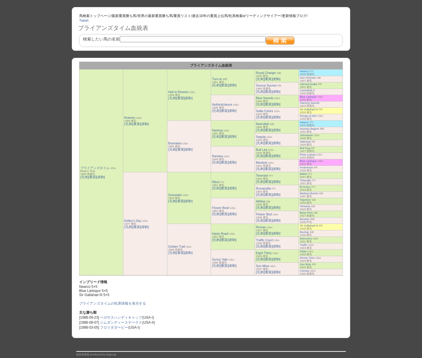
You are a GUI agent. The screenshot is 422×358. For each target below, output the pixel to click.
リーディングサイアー (263, 16)
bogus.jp (111, 354)
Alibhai (260, 201)
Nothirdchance (222, 104)
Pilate (303, 251)
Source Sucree (266, 85)
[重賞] (93, 177)
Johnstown (306, 135)
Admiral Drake (308, 84)
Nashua (217, 130)
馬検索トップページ (95, 16)
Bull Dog (305, 148)
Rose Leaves (308, 154)
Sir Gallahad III (309, 109)
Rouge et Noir (308, 115)
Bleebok (261, 162)
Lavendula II (307, 90)
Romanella (263, 188)
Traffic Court (264, 240)
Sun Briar (305, 264)
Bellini (303, 174)
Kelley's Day (132, 220)
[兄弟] (84, 177)
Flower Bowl (220, 208)
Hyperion (305, 199)
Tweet (84, 20)
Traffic (303, 245)
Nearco (304, 71)
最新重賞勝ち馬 (124, 16)
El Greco (305, 186)
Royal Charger (266, 73)
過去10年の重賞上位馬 (209, 16)
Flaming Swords (309, 103)
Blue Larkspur (308, 96)
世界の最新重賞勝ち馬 (155, 16)
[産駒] (101, 177)
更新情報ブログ (294, 16)
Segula (261, 137)
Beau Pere (306, 212)
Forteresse (306, 167)
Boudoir (304, 219)
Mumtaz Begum (309, 128)
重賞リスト (182, 16)
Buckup (304, 232)
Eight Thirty (264, 253)
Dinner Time (307, 257)
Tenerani (262, 175)
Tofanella (305, 180)
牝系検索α (237, 16)
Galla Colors (264, 111)
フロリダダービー (114, 327)
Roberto (129, 117)
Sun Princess (308, 77)
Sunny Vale (220, 259)
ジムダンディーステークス (121, 322)
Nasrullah (262, 124)
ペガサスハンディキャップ (121, 317)
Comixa (304, 270)
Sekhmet (305, 141)
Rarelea (217, 156)
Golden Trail (176, 246)
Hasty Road (220, 233)
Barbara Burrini (309, 193)
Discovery (306, 238)
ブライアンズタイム (94, 168)
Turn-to (217, 79)
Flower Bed (264, 214)
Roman (261, 227)
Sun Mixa (262, 266)
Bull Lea (261, 149)
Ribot (215, 182)
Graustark (175, 195)
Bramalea (175, 143)
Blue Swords (264, 98)
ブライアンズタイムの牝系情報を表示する (112, 303)
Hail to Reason (178, 92)
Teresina (305, 206)
